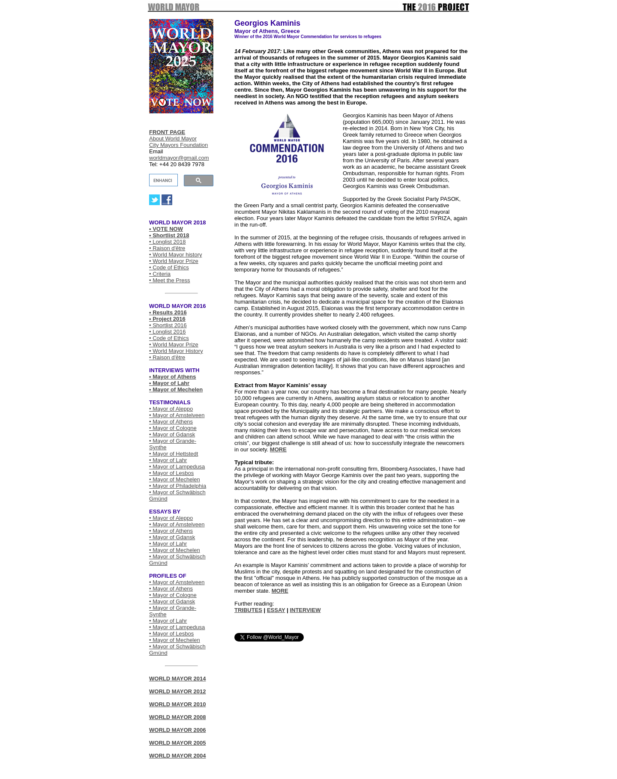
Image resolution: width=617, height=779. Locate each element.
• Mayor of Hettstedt (173, 454)
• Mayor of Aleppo (171, 409)
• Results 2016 (168, 312)
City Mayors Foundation (178, 145)
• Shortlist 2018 (169, 235)
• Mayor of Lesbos (171, 473)
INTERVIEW (305, 610)
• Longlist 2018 (167, 242)
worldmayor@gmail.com (179, 158)
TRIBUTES (248, 610)
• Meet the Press (169, 280)
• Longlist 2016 (167, 331)
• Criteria (160, 274)
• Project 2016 (167, 319)
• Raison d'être (167, 248)
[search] (162, 180)
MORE (278, 449)
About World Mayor (173, 138)
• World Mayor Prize (173, 261)
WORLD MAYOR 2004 (177, 755)
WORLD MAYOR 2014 (177, 678)
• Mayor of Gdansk (172, 434)
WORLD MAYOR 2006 (177, 730)
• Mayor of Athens (172, 376)
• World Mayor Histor (174, 351)
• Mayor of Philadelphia (177, 486)
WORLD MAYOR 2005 (177, 743)
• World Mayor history (175, 254)
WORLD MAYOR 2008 (177, 717)
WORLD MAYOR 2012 (177, 691)
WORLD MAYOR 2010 (177, 704)
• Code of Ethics (169, 267)
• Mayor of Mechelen (176, 389)
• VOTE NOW (166, 229)
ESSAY (276, 610)
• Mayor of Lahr (169, 383)
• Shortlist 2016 (168, 325)
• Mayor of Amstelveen (177, 415)
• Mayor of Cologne (173, 428)
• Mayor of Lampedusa (177, 466)
